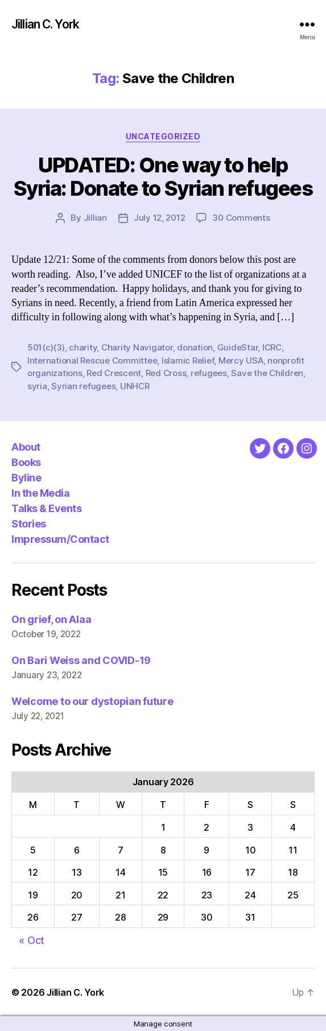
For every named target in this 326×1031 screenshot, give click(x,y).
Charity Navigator (137, 347)
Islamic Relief (188, 360)
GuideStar (237, 347)
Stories (28, 524)
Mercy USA (240, 360)
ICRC (272, 347)
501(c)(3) (46, 347)
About (25, 447)
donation (195, 347)
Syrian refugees (83, 386)
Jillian (95, 217)
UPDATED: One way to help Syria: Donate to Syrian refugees (163, 176)
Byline (26, 478)
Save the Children (267, 373)
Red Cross (166, 373)
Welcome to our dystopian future (92, 701)
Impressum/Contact (60, 539)
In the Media (40, 493)
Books (26, 462)
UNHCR (135, 386)
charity (83, 347)
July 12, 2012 (159, 217)
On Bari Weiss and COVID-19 (81, 660)
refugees (209, 373)
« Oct (31, 940)
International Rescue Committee (92, 360)
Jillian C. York (45, 24)
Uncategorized (163, 136)
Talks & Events (46, 508)
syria (37, 386)
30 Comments (241, 217)
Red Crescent (113, 373)
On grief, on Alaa (51, 619)
